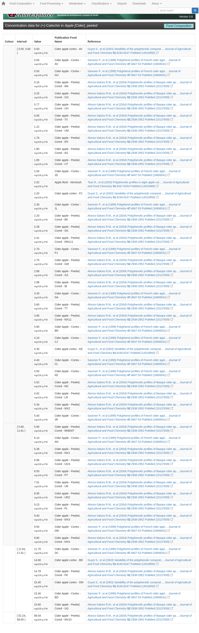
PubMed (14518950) (144, 52)
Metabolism (77, 3)
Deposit (122, 3)
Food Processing (51, 3)
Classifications (102, 3)
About (156, 3)
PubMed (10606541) (156, 64)
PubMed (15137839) (159, 86)
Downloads (139, 3)
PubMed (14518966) (144, 186)
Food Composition (22, 3)
